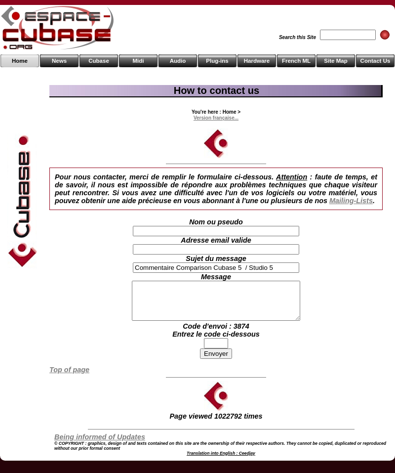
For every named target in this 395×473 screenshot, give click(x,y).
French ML (296, 61)
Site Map (335, 61)
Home (20, 61)
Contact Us (375, 61)
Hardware (257, 61)
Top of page (69, 377)
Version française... (216, 118)
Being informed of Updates (99, 444)
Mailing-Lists (351, 201)
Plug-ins (217, 61)
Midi (138, 61)
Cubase (98, 61)
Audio (178, 61)
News (59, 61)
